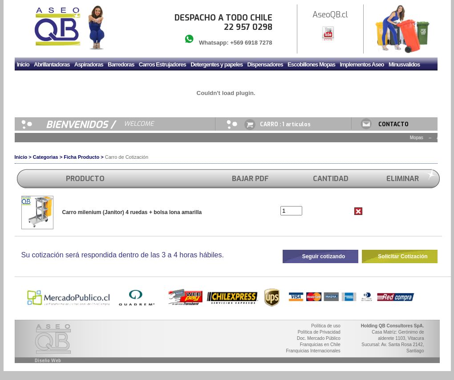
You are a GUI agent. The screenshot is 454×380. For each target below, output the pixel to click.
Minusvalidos (404, 64)
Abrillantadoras (51, 64)
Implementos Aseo (362, 64)
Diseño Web (48, 360)
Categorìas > (47, 157)
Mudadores (30, 79)
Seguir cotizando (323, 256)
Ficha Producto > (84, 157)
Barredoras (121, 64)
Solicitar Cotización (402, 256)
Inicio (23, 64)
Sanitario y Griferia (69, 79)
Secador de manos (118, 79)
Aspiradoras (88, 64)
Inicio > (23, 157)
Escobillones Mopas (311, 64)
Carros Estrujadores (162, 64)
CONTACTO (393, 124)
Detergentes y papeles (217, 64)
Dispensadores (265, 64)
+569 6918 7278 (251, 42)
